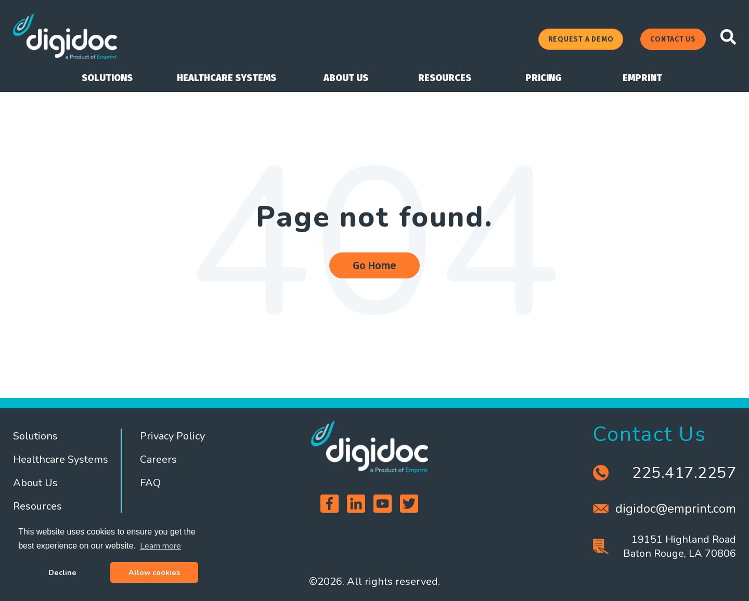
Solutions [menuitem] (35, 436)
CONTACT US (673, 39)
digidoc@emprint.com (675, 508)
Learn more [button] (160, 546)
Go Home (374, 265)
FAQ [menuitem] (150, 483)
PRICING (543, 78)
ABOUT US (346, 78)
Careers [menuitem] (158, 459)
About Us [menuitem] (35, 483)
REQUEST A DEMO (581, 39)
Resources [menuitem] (37, 506)
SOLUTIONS (107, 78)
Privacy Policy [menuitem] (172, 436)
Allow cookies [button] (154, 572)
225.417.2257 (684, 473)
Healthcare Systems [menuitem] (60, 459)
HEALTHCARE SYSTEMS (226, 78)
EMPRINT (642, 78)
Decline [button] (62, 572)
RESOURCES (444, 78)
